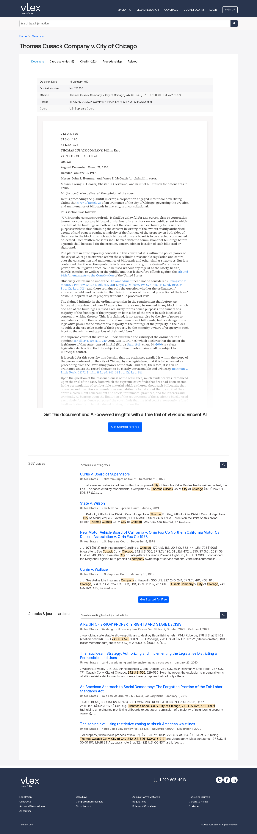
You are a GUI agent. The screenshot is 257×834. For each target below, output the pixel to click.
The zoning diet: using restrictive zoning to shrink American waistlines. (138, 724)
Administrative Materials (146, 797)
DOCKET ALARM (194, 9)
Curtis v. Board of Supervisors (105, 474)
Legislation (25, 797)
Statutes (194, 806)
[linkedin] (234, 780)
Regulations (139, 801)
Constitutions (83, 806)
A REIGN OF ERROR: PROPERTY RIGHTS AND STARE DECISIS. (131, 624)
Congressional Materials (89, 801)
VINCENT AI (124, 9)
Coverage (171, 9)
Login (213, 9)
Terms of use (26, 824)
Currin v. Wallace (94, 569)
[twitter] (219, 780)
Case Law (81, 797)
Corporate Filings (198, 801)
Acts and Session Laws (32, 806)
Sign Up (230, 9)
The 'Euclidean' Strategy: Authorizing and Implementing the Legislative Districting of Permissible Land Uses (149, 655)
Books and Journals (199, 797)
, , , (121, 286)
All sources (25, 811)
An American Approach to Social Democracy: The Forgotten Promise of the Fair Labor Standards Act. (151, 689)
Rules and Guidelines (144, 806)
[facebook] (226, 780)
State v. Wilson (92, 503)
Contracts (25, 801)
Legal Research (148, 9)
